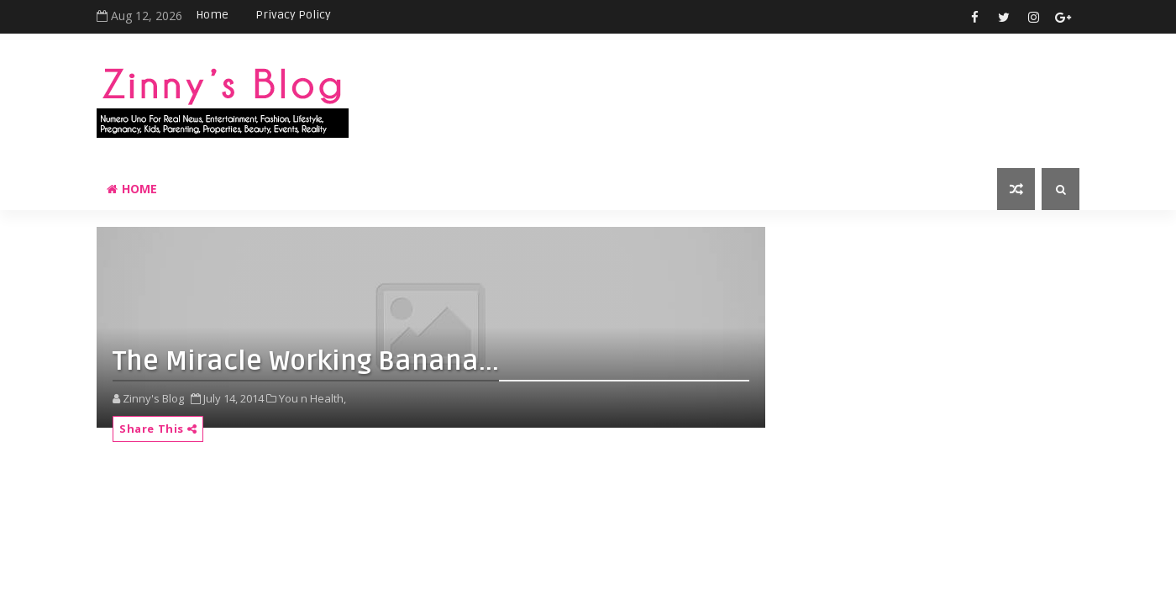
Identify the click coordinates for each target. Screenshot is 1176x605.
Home (212, 15)
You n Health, (312, 398)
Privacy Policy (293, 15)
